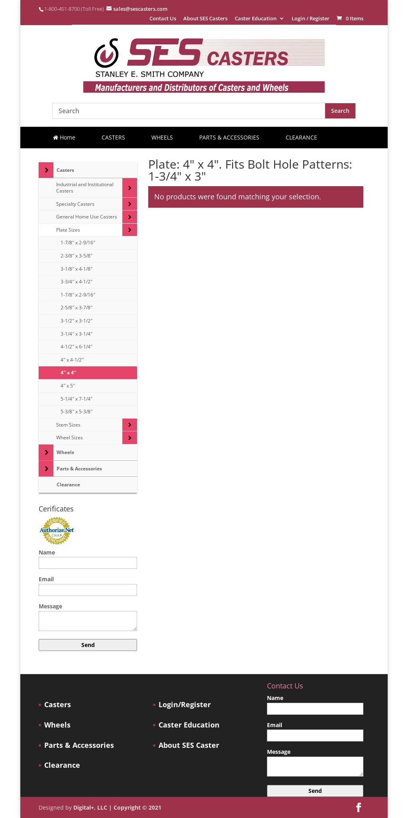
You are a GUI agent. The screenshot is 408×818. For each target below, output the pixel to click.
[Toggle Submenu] (46, 170)
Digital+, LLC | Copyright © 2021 (117, 807)
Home (64, 137)
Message (88, 617)
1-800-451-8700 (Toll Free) (74, 8)
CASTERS (113, 137)
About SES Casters (205, 19)
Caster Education (256, 19)
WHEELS (162, 137)
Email (88, 584)
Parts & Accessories (79, 745)
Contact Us (162, 19)
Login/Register (185, 704)
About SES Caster (189, 745)
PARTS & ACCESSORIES (229, 137)
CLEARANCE (301, 137)
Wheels (57, 725)
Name (88, 558)
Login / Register (311, 19)
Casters (57, 704)
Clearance (62, 765)
